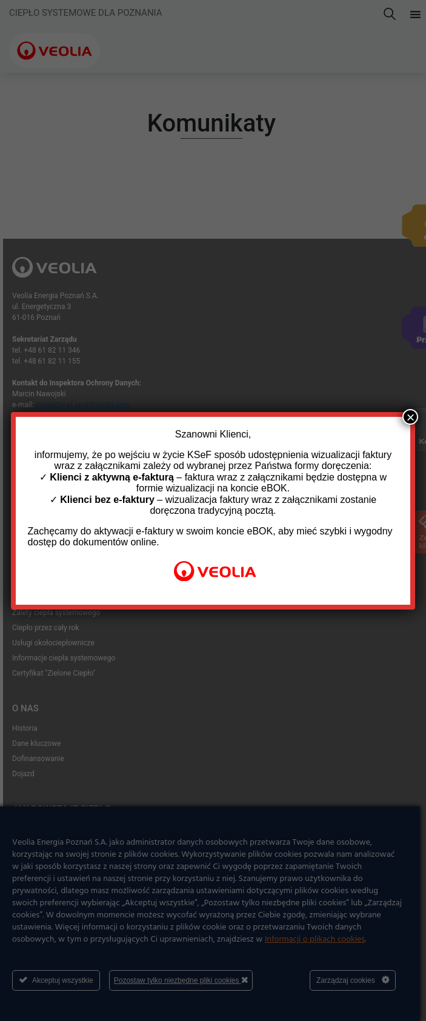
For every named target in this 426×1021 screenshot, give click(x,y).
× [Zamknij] (410, 417)
